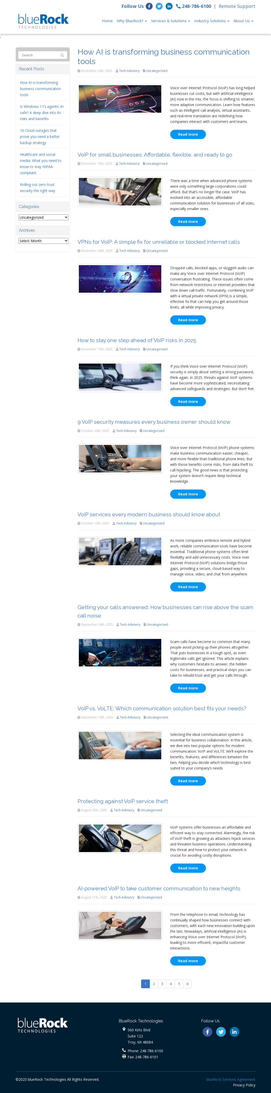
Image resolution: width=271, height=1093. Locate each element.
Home (107, 20)
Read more (188, 134)
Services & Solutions (170, 20)
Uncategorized (156, 71)
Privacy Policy (244, 1085)
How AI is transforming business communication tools (40, 88)
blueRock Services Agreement (230, 1079)
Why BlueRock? (132, 20)
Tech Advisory (129, 71)
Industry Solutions (211, 20)
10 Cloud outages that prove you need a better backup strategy (40, 136)
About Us (243, 20)
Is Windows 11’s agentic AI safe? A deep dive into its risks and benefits (42, 112)
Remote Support (237, 6)
